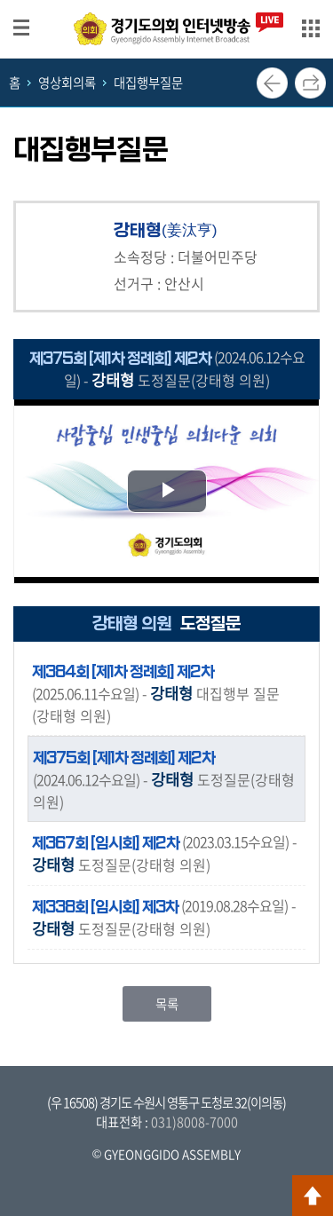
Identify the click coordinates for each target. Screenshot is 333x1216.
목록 (166, 1004)
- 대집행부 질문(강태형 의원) (156, 692)
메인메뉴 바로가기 (167, 1)
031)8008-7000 (194, 1122)
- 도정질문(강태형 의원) (164, 779)
